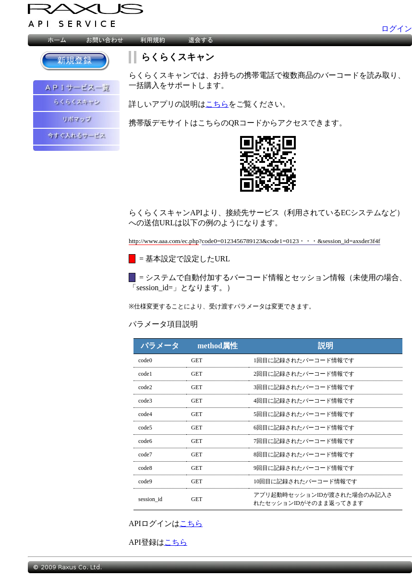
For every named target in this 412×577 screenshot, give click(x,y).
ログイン (396, 29)
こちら (217, 104)
